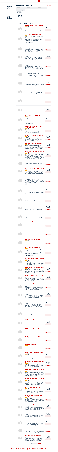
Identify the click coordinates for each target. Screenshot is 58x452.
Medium (26, 42)
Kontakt (27, 449)
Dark (32, 42)
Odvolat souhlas (41, 448)
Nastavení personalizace (35, 448)
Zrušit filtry (49, 5)
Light (29, 42)
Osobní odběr (25, 23)
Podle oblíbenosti (19, 23)
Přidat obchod (13, 448)
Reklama (45, 448)
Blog (20, 448)
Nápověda (17, 448)
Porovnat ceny (48, 49)
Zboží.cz (8, 3)
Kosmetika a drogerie (12, 3)
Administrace (23, 448)
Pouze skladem (32, 23)
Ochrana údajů (28, 448)
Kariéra (31, 449)
